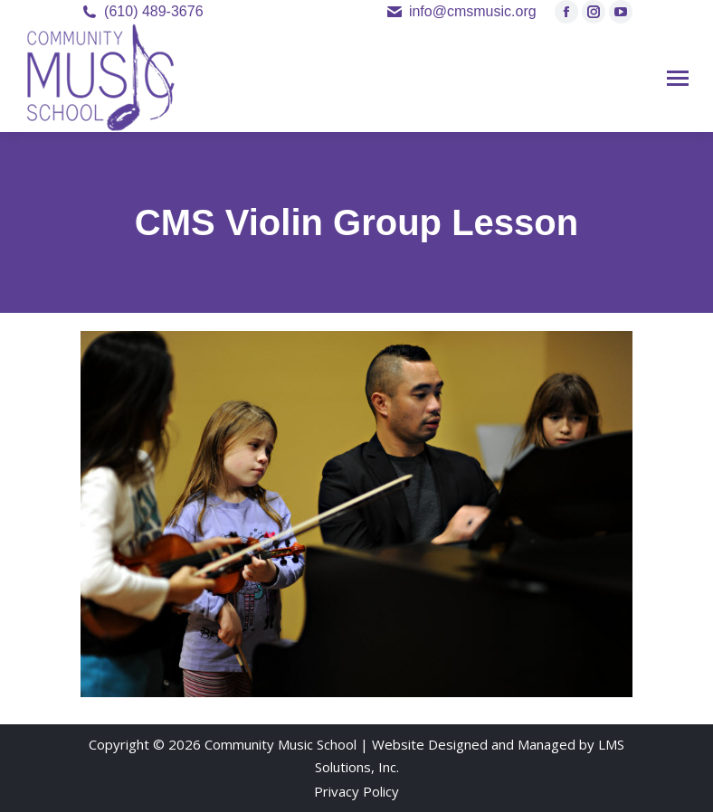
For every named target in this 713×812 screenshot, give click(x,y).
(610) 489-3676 (153, 11)
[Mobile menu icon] (678, 78)
